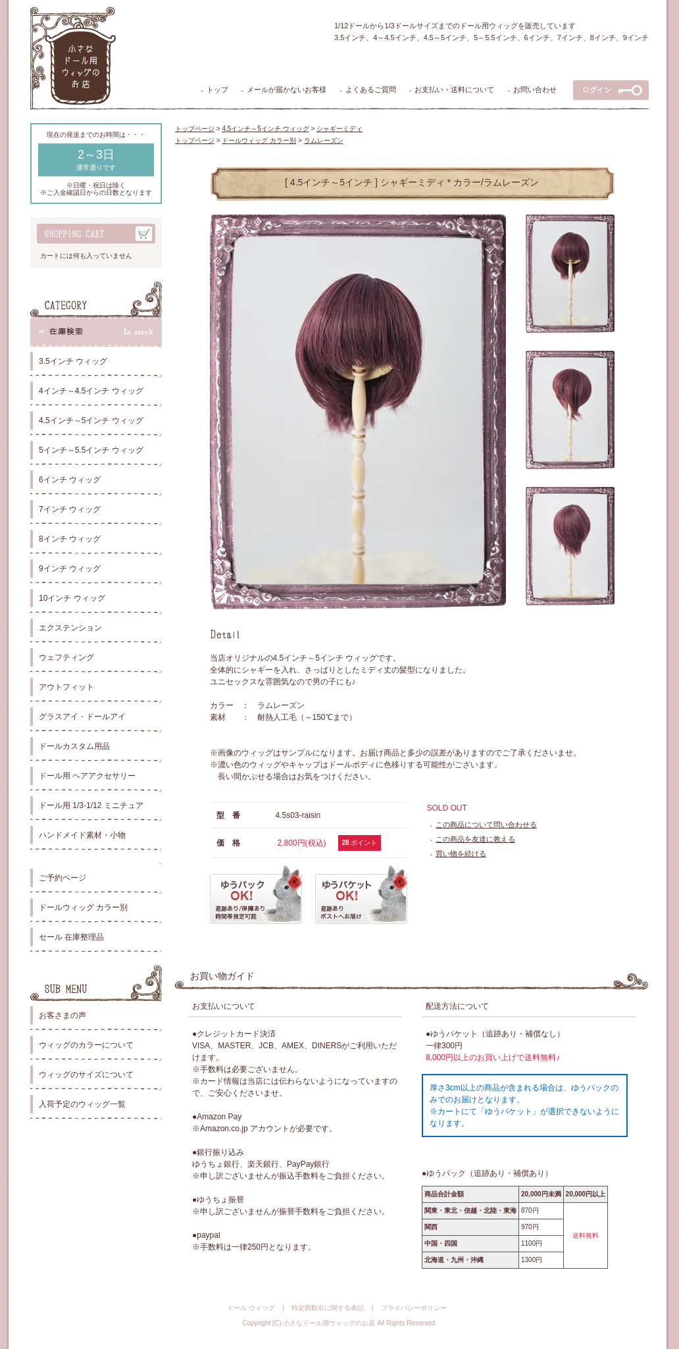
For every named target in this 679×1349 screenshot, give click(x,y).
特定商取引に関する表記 (327, 1307)
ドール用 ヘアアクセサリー (87, 775)
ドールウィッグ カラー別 (83, 907)
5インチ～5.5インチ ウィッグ (91, 450)
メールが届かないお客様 (286, 89)
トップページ (194, 128)
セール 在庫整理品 (71, 937)
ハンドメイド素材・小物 (82, 835)
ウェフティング (66, 657)
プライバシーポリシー (414, 1307)
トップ (217, 89)
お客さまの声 (62, 1015)
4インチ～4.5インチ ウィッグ (91, 390)
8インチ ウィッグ (70, 539)
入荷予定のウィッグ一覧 (82, 1104)
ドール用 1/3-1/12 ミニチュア (91, 805)
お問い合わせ (535, 89)
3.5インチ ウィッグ (73, 361)
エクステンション (70, 627)
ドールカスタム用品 (74, 746)
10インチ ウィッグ (72, 598)
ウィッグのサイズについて (86, 1074)
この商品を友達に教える (475, 839)
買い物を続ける (461, 853)
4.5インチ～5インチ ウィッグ (91, 420)
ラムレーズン (323, 140)
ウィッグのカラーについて (86, 1045)
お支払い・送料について (454, 89)
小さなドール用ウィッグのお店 (329, 1323)
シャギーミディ (339, 128)
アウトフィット (66, 687)
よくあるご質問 (370, 89)
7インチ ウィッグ (70, 509)
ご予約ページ (62, 877)
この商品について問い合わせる (486, 824)
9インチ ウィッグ (70, 568)
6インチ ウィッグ (70, 479)
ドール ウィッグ (251, 1307)
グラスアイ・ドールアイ (82, 716)
